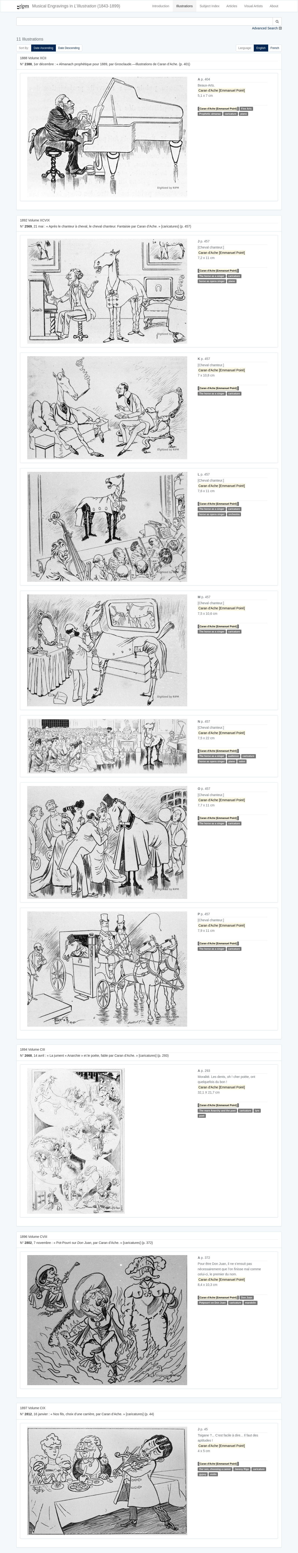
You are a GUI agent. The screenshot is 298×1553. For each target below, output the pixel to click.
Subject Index (210, 6)
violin (213, 1474)
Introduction (160, 6)
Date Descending (69, 48)
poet (201, 1115)
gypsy (202, 1474)
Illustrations (184, 6)
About (274, 6)
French (275, 48)
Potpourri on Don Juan (212, 1302)
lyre (257, 1110)
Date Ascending (43, 48)
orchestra (234, 514)
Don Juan (246, 1297)
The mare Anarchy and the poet (217, 1110)
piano (243, 113)
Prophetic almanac (210, 113)
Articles (232, 6)
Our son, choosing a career (215, 1469)
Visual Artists (253, 6)
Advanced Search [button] (265, 28)
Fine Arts (246, 108)
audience (233, 756)
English (260, 48)
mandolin (250, 1302)
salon (242, 761)
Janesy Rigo (242, 1469)
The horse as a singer (211, 276)
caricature (230, 113)
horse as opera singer (212, 281)
